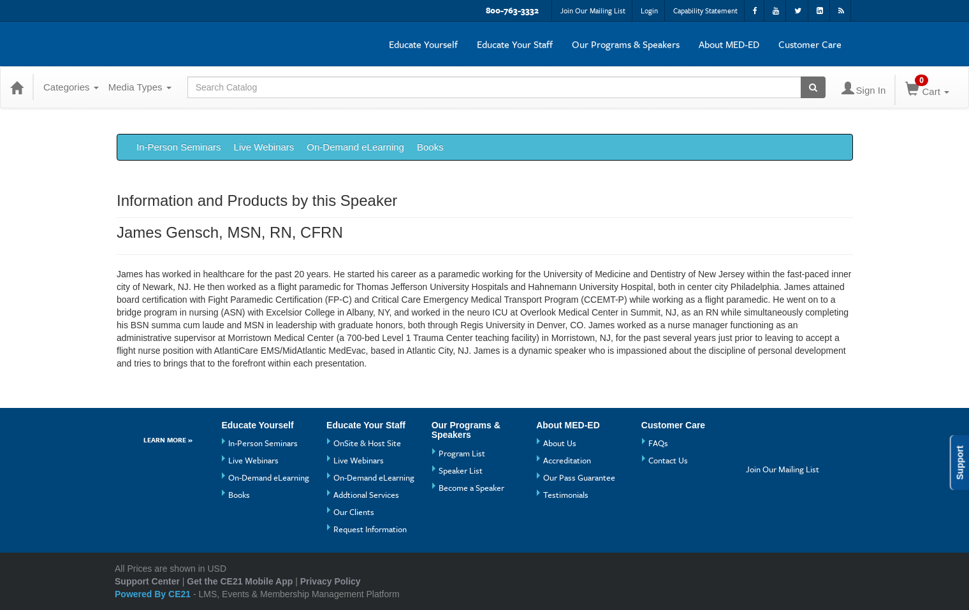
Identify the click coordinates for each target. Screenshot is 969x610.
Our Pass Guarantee (579, 477)
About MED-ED (729, 44)
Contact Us (668, 460)
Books (430, 147)
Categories (71, 87)
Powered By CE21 (154, 594)
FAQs (658, 443)
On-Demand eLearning (355, 147)
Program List (462, 453)
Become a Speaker (471, 487)
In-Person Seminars (178, 147)
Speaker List (461, 470)
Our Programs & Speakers (626, 44)
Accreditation (567, 460)
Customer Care (809, 44)
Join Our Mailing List (592, 10)
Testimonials (565, 494)
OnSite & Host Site (367, 443)
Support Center (147, 581)
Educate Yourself (423, 44)
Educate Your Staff (515, 44)
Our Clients (353, 511)
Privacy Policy (330, 581)
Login (649, 10)
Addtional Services (366, 494)
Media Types (139, 87)
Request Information (370, 529)
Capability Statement (705, 10)
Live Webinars (264, 147)
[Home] (17, 87)
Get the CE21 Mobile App (240, 581)
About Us (559, 443)
